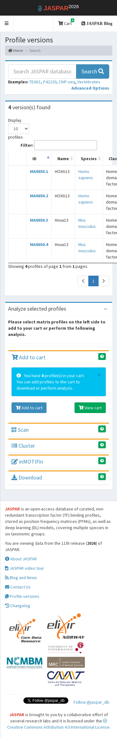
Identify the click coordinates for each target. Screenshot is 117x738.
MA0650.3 (39, 220)
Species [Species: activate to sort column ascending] (89, 158)
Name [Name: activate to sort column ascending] (63, 158)
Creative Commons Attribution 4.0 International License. (58, 724)
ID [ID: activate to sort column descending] (34, 158)
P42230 (49, 82)
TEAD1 (35, 82)
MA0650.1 (39, 171)
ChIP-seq (67, 82)
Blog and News (21, 577)
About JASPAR (21, 559)
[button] (6, 24)
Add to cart (29, 357)
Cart (66, 22)
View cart (90, 408)
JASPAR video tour (24, 568)
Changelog (17, 605)
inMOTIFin (27, 461)
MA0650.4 (39, 244)
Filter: (59, 145)
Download (27, 477)
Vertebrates (88, 82)
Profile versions (22, 596)
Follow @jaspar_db (91, 702)
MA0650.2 (39, 196)
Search (92, 71)
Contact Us (18, 587)
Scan (20, 429)
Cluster (23, 445)
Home (15, 50)
